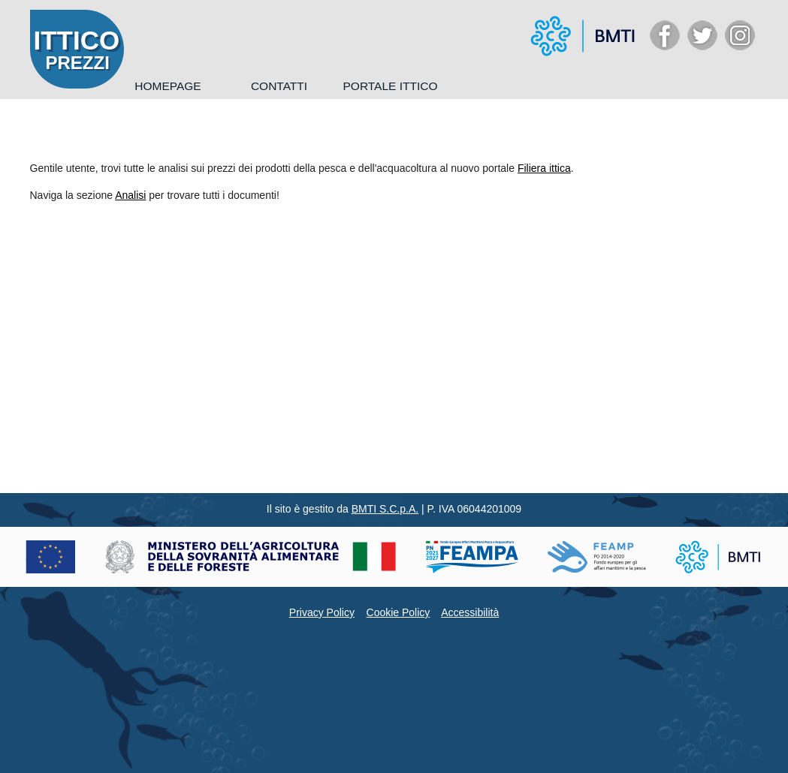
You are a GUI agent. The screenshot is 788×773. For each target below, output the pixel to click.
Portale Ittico (390, 86)
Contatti (279, 86)
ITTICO (77, 40)
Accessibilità (470, 612)
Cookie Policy (398, 612)
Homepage (167, 86)
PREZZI (78, 63)
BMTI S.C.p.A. (385, 509)
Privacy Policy (322, 612)
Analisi (130, 195)
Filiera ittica (544, 168)
